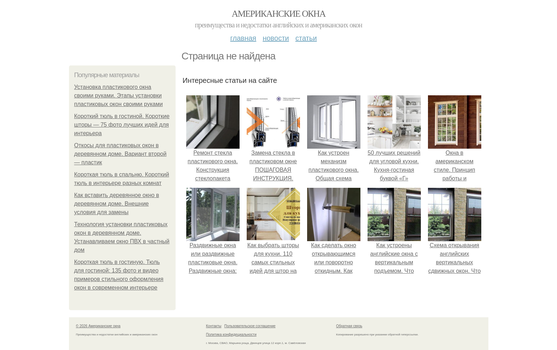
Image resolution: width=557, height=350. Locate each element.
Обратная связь (349, 326)
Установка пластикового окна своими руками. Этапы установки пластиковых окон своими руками (118, 95)
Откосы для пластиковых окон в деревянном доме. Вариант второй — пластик (120, 153)
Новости (276, 38)
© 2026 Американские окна (98, 326)
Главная (243, 38)
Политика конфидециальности (231, 334)
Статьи (306, 38)
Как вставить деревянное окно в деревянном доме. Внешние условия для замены (116, 203)
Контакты (213, 326)
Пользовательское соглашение (249, 326)
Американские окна (279, 14)
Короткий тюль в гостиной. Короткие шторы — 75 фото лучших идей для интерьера (122, 124)
